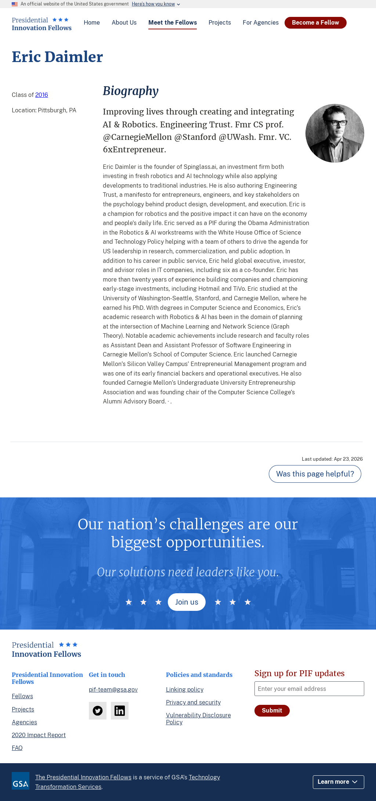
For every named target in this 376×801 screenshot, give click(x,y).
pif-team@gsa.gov (113, 689)
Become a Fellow (315, 22)
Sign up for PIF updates (299, 673)
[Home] (42, 27)
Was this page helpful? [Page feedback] (315, 474)
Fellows (22, 696)
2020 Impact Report (39, 735)
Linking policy (184, 689)
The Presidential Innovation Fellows (83, 777)
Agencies (24, 722)
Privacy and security (193, 702)
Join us (186, 602)
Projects (23, 709)
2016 (41, 94)
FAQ (17, 747)
